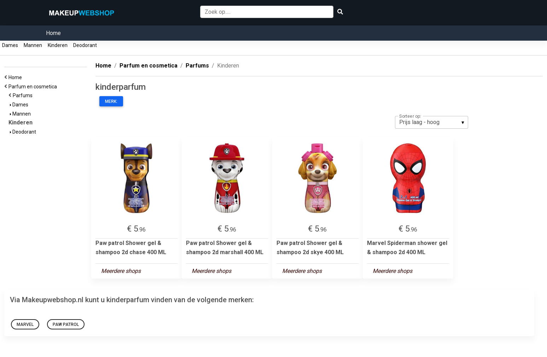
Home (53, 33)
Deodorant (85, 45)
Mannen (33, 45)
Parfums (24, 95)
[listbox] (431, 122)
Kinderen (58, 45)
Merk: (111, 101)
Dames (10, 45)
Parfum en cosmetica (33, 86)
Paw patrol (66, 324)
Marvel (25, 324)
